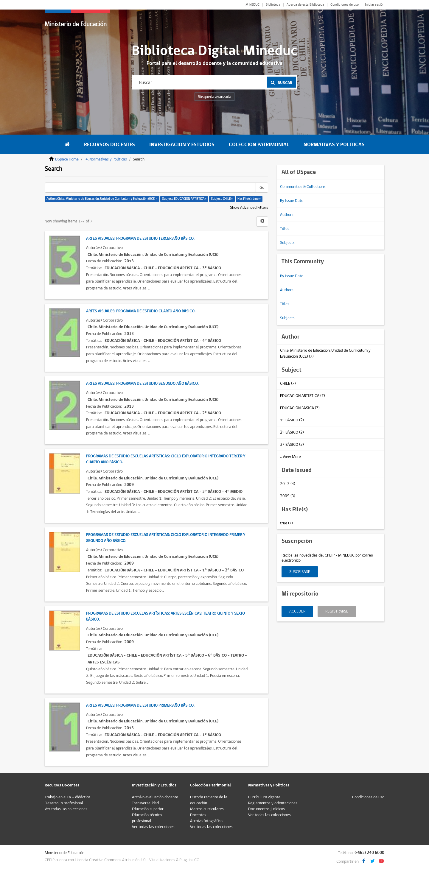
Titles (284, 229)
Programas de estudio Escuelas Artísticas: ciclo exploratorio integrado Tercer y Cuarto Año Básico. (165, 459)
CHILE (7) (288, 384)
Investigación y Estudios (181, 144)
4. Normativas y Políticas (106, 159)
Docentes (198, 815)
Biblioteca (273, 5)
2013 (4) (287, 484)
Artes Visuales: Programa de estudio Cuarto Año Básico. (140, 311)
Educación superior (148, 809)
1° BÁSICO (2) (292, 420)
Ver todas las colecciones (66, 809)
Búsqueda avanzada (214, 97)
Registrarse (336, 611)
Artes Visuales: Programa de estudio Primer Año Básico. (140, 705)
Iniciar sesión (374, 5)
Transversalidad (145, 803)
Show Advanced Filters (249, 208)
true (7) (286, 523)
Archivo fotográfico (206, 821)
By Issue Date (291, 201)
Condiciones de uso (344, 5)
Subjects (287, 243)
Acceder (297, 611)
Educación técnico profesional (147, 818)
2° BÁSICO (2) (292, 432)
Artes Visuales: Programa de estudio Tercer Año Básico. (140, 238)
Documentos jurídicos (266, 809)
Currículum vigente (264, 797)
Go (261, 188)
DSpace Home (67, 159)
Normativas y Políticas (334, 144)
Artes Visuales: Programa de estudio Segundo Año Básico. (142, 384)
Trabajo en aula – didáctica (67, 797)
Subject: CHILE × (222, 199)
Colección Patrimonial (259, 144)
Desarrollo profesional (64, 803)
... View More (290, 457)
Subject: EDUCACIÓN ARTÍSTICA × (184, 199)
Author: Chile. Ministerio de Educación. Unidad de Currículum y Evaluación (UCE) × (101, 199)
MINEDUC (252, 5)
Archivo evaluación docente (155, 797)
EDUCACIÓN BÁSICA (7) (300, 408)
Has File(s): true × (249, 199)
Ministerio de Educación (76, 24)
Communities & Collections (303, 187)
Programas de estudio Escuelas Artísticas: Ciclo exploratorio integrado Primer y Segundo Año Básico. (165, 538)
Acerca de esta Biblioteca (305, 5)
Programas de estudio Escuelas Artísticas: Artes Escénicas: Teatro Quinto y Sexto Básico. (165, 616)
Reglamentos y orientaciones (272, 803)
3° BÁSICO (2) (292, 445)
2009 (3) (287, 496)
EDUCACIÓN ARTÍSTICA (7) (302, 396)
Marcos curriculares (207, 809)
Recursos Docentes (109, 144)
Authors (286, 215)
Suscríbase (299, 572)
